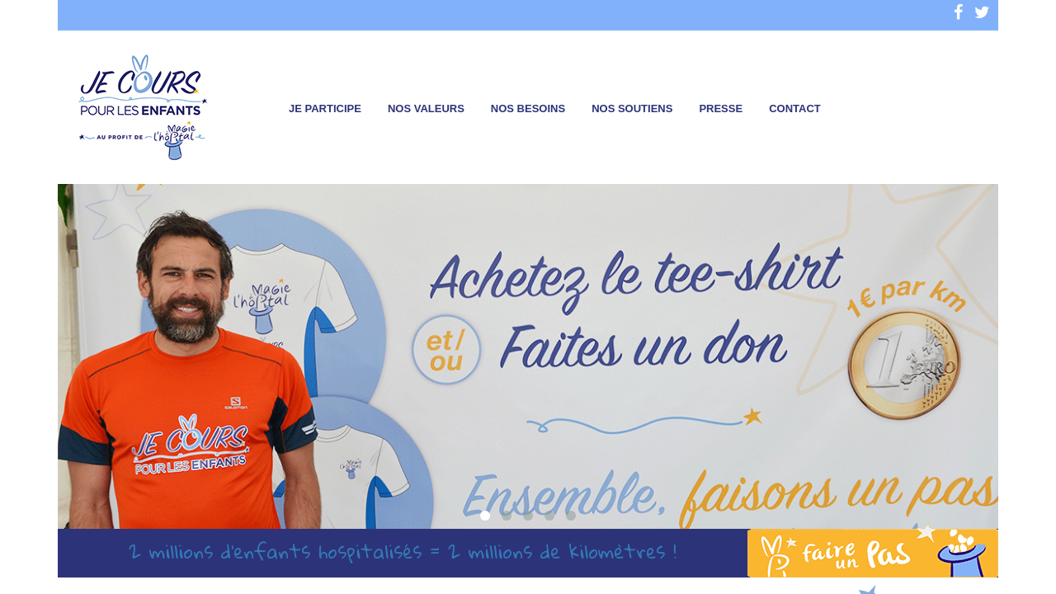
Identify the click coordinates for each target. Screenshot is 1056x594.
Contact (795, 108)
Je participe (325, 108)
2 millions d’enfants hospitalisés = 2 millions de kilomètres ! (402, 551)
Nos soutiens (632, 108)
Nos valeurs (426, 108)
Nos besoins (528, 108)
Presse (720, 108)
